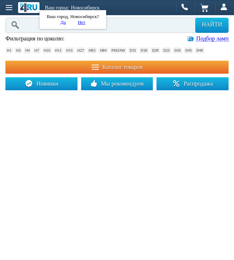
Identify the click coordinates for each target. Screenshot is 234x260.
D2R (155, 50)
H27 (81, 50)
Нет (81, 22)
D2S (166, 50)
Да (63, 22)
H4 (27, 50)
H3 (18, 50)
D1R (144, 50)
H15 (69, 50)
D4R (199, 50)
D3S (177, 50)
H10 (47, 50)
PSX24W (118, 50)
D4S (188, 50)
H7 (36, 50)
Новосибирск (85, 7)
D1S (133, 50)
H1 (9, 50)
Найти (212, 24)
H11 (58, 50)
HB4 (103, 50)
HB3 (92, 50)
